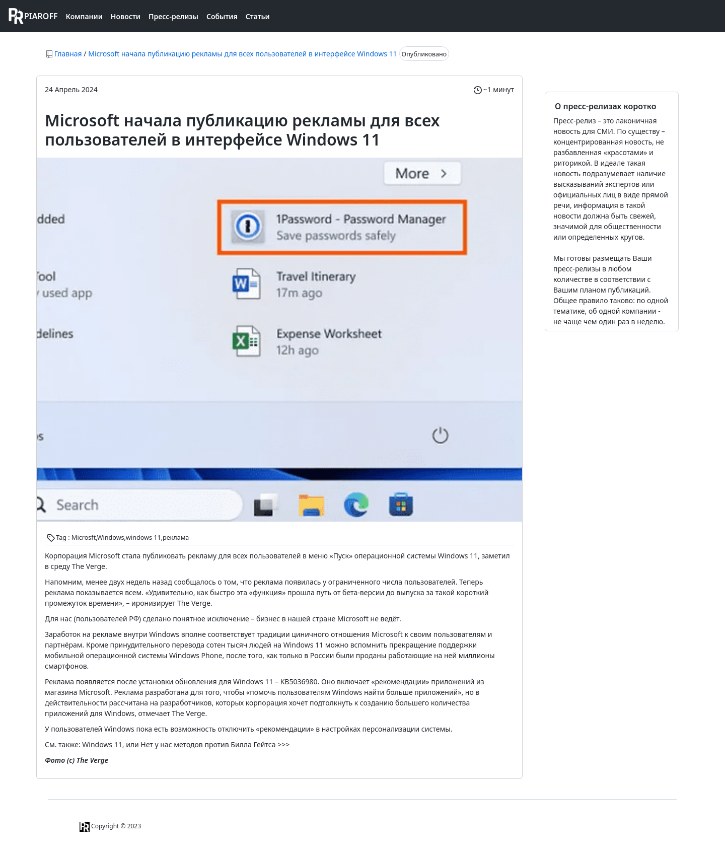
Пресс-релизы (173, 16)
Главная (68, 53)
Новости (125, 16)
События (222, 16)
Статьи (258, 16)
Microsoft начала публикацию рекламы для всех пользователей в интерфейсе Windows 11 (242, 53)
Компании (84, 16)
